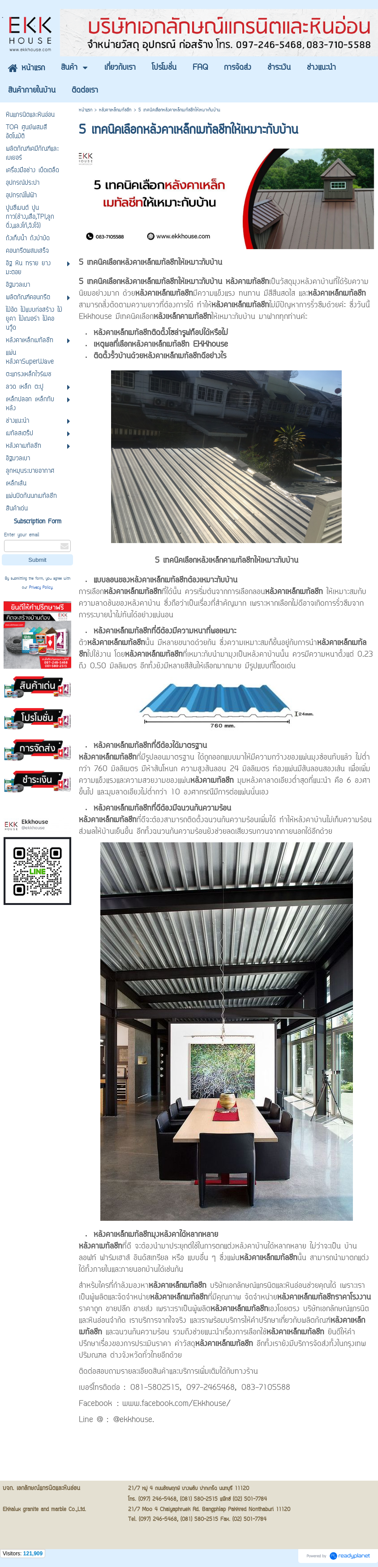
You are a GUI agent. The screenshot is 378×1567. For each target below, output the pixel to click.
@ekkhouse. (133, 1420)
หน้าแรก (85, 110)
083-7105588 (265, 1388)
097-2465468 (210, 1388)
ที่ (103, 1247)
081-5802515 (155, 1388)
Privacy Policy (40, 587)
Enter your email (21, 535)
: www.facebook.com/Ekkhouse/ (174, 1404)
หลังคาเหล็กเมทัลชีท (115, 110)
